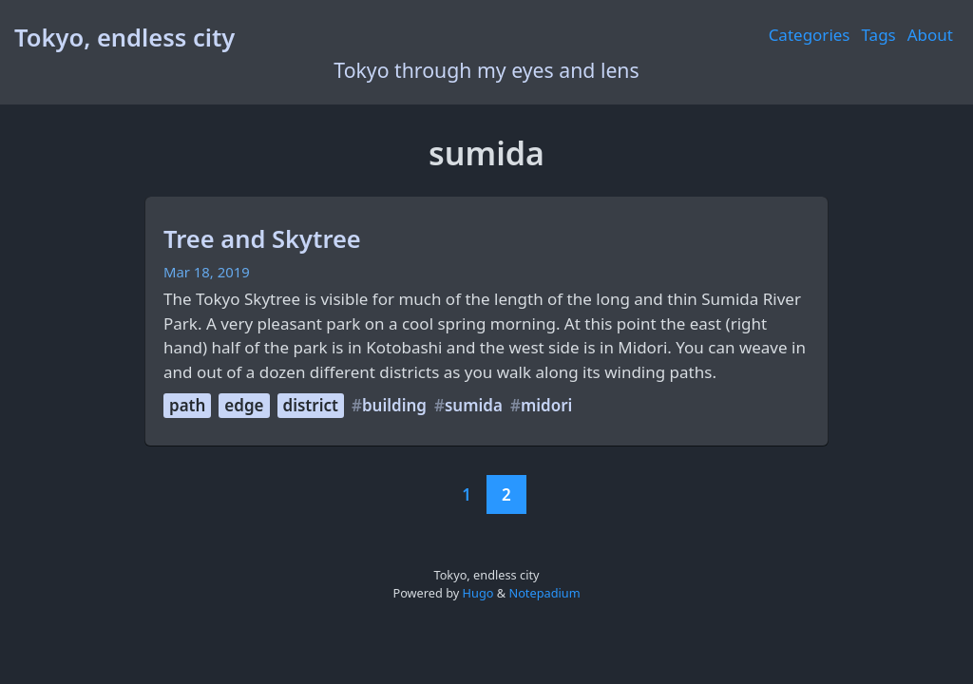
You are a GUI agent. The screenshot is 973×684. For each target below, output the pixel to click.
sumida (474, 405)
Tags (879, 35)
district (310, 405)
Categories (809, 35)
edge (243, 405)
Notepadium (544, 592)
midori (546, 405)
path (187, 405)
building (394, 405)
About (930, 35)
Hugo (478, 592)
